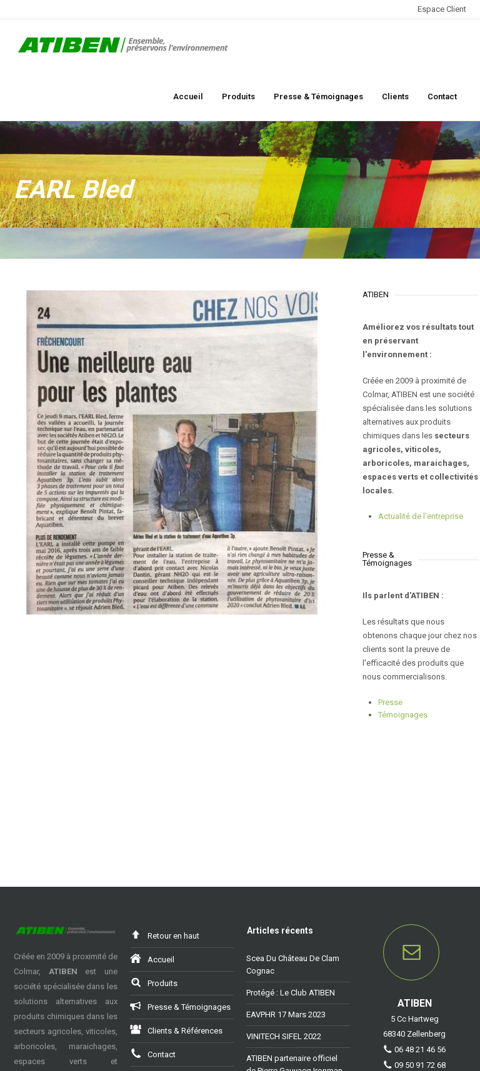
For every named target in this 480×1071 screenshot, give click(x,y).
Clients (395, 96)
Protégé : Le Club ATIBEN (290, 993)
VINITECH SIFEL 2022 (283, 1037)
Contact (442, 96)
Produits (238, 96)
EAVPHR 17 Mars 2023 (286, 1015)
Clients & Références (176, 1030)
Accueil (188, 96)
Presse (390, 702)
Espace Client (442, 9)
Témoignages (403, 714)
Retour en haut (164, 935)
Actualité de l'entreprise (420, 516)
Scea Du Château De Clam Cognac (292, 965)
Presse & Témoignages (318, 96)
